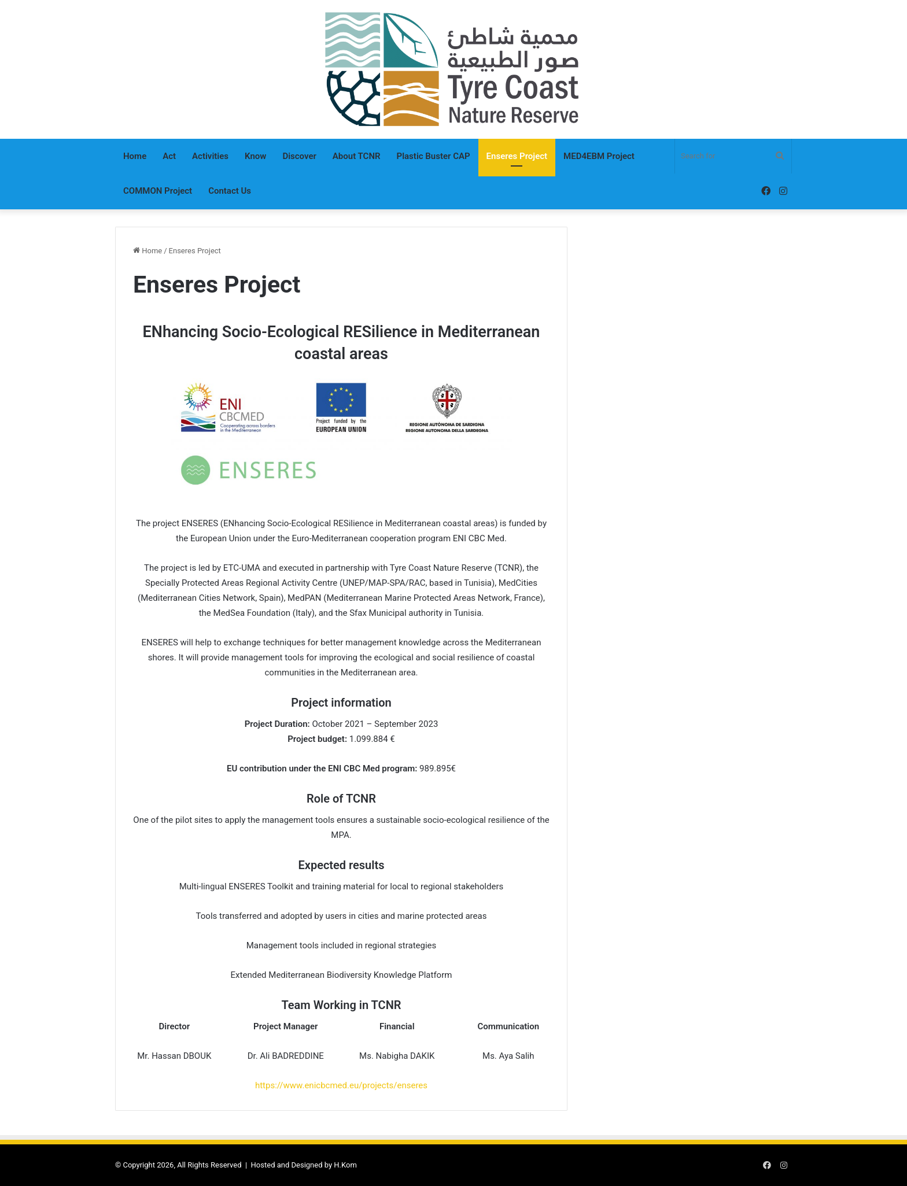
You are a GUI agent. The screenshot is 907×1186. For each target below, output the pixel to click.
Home (134, 156)
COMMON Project (157, 191)
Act (169, 156)
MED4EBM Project (599, 156)
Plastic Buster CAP (433, 156)
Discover (299, 156)
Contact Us (229, 191)
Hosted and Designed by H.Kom (304, 1165)
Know (255, 156)
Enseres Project (516, 156)
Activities (210, 156)
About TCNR (357, 156)
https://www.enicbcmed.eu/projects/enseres (341, 1085)
